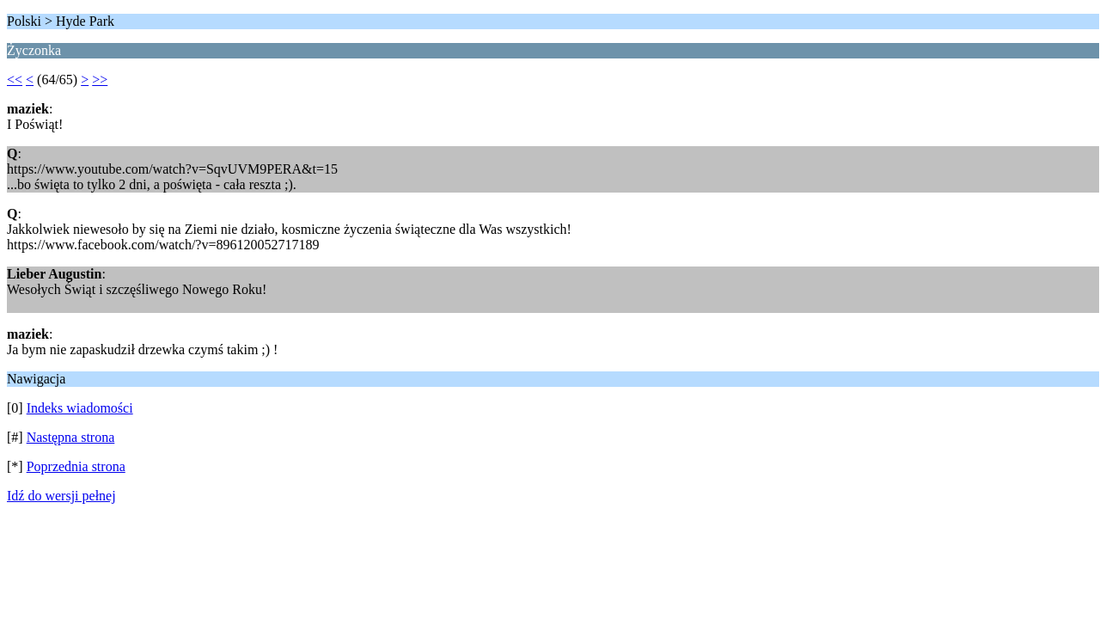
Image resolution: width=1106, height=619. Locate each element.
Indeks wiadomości (80, 408)
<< (14, 79)
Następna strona (71, 437)
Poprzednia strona (76, 466)
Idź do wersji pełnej (61, 495)
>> (99, 79)
